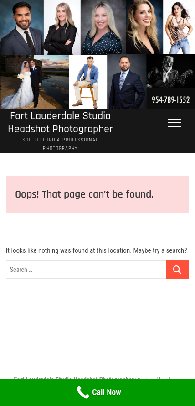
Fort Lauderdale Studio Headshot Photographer (60, 122)
